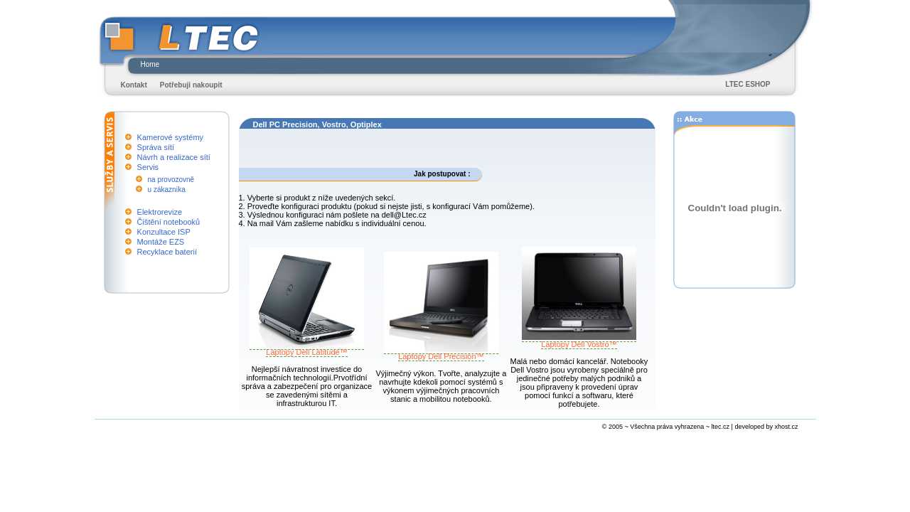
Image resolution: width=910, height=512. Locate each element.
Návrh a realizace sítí (173, 157)
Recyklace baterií (167, 251)
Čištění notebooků (168, 222)
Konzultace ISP (164, 232)
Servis (148, 167)
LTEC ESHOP (747, 84)
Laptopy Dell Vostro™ (579, 340)
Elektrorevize (160, 212)
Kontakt (134, 85)
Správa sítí (156, 147)
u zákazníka (167, 189)
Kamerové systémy (170, 137)
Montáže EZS (161, 242)
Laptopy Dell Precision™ (441, 353)
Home (150, 64)
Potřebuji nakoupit (191, 85)
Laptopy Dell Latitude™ (307, 348)
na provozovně (171, 179)
